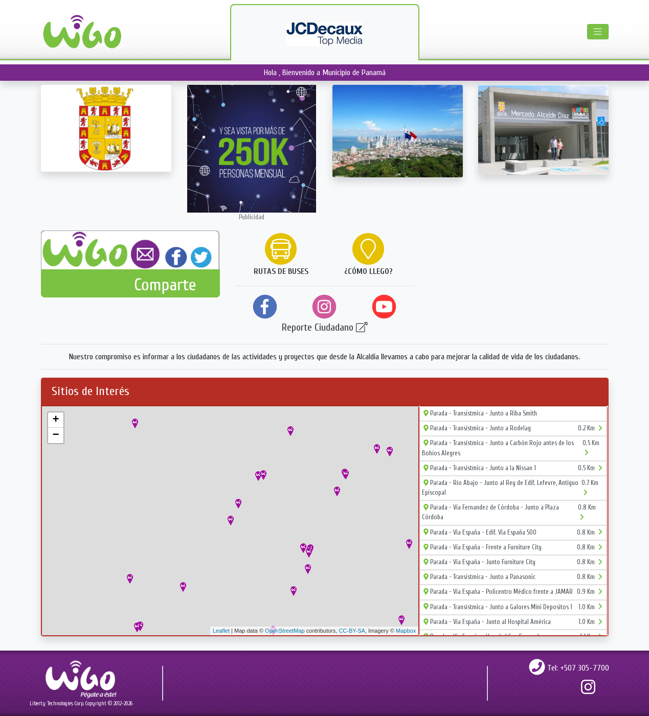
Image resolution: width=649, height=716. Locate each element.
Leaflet (221, 631)
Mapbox (406, 631)
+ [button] (55, 420)
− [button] (55, 435)
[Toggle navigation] (597, 31)
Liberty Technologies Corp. (57, 703)
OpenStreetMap (285, 631)
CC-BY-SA (352, 631)
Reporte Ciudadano (325, 327)
